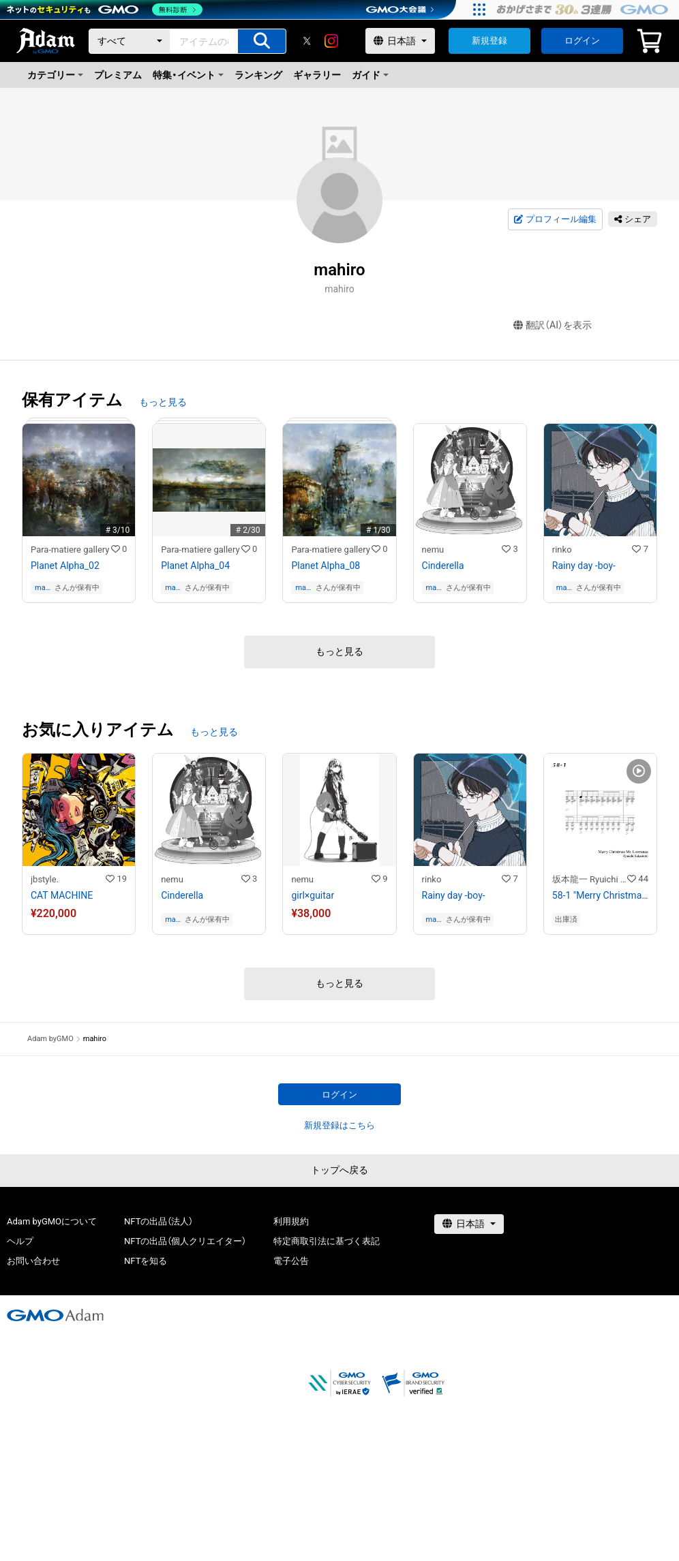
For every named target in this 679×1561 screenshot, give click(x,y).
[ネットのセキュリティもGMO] (104, 9)
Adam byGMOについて (52, 1221)
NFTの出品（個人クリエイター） (185, 1241)
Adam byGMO (50, 1038)
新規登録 (489, 40)
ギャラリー (317, 75)
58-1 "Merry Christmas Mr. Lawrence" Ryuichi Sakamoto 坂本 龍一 (600, 895)
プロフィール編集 (555, 219)
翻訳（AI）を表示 (552, 325)
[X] (307, 41)
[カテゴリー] (129, 41)
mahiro (43, 587)
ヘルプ (20, 1241)
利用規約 (291, 1221)
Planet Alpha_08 (325, 565)
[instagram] (331, 41)
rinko (562, 549)
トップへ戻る (339, 1169)
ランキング (258, 75)
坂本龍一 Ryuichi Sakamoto (589, 879)
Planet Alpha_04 (195, 565)
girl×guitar (312, 895)
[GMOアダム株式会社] (55, 1315)
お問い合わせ (33, 1261)
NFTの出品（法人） (158, 1221)
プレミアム (118, 74)
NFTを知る (145, 1261)
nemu (433, 549)
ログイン (582, 40)
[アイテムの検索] (261, 41)
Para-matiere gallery (70, 549)
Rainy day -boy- (584, 565)
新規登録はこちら (339, 1125)
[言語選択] (400, 41)
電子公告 (291, 1261)
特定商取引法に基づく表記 (326, 1241)
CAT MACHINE (62, 895)
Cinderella (443, 565)
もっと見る (163, 402)
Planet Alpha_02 (65, 565)
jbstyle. (45, 879)
